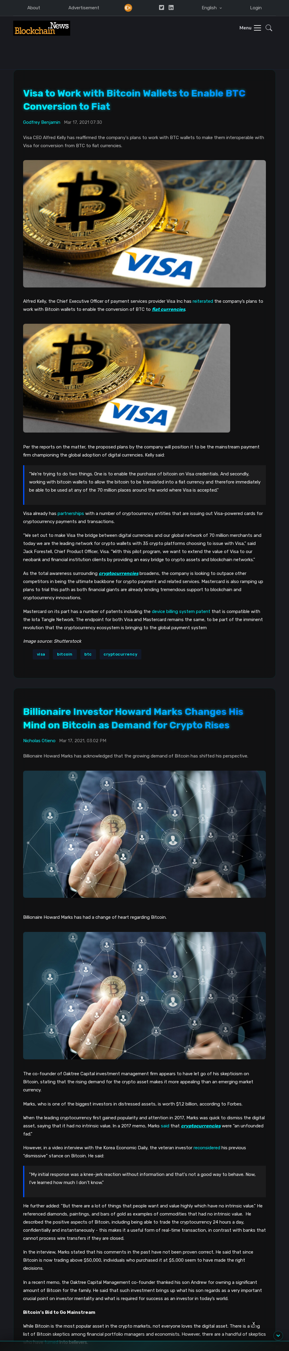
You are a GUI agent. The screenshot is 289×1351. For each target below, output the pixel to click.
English (210, 7)
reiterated (203, 301)
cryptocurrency (120, 654)
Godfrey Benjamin (41, 122)
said (165, 1125)
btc (88, 654)
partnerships (71, 513)
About (33, 7)
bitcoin (65, 654)
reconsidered (207, 1147)
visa (41, 654)
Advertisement (83, 7)
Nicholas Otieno (39, 740)
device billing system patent (181, 611)
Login (256, 7)
